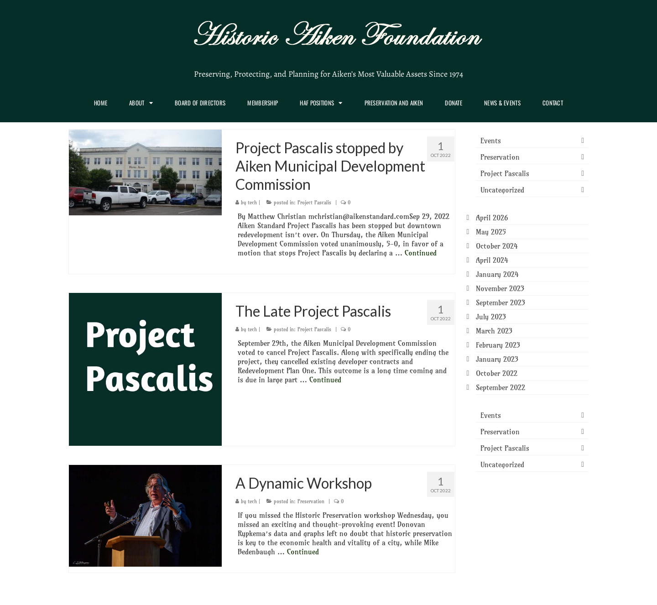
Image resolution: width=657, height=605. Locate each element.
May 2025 (491, 231)
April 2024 (492, 260)
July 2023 (491, 316)
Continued (421, 252)
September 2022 (500, 387)
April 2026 (492, 217)
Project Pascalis (314, 202)
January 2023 (497, 359)
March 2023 (494, 330)
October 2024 (497, 245)
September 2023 (500, 302)
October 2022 (496, 373)
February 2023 (498, 344)
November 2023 (500, 288)
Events (490, 140)
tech (252, 202)
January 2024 (497, 274)
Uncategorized (502, 189)
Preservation (310, 501)
